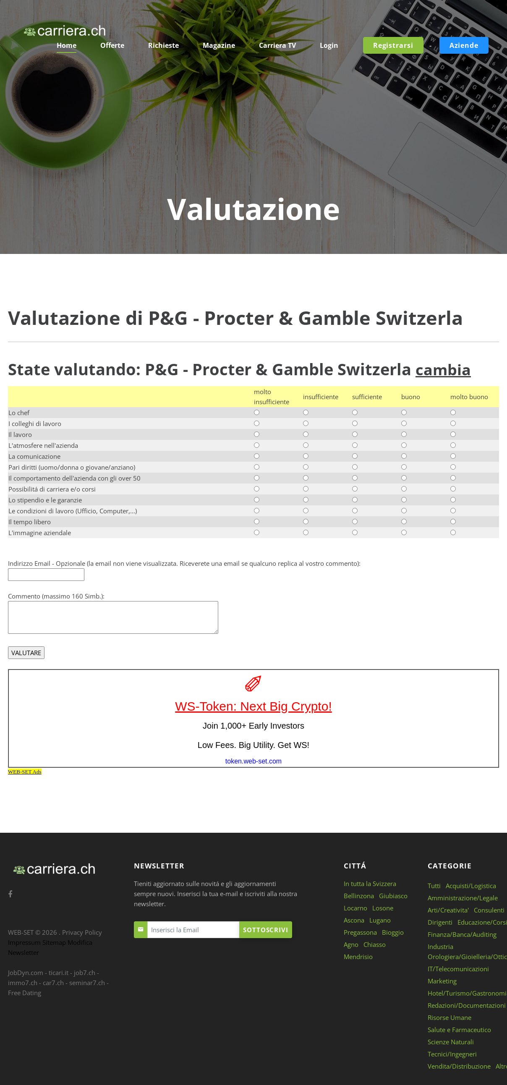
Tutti (434, 885)
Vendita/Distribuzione (459, 1065)
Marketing (442, 980)
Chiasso (374, 944)
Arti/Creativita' (448, 909)
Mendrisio (358, 956)
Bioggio (393, 932)
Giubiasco (393, 895)
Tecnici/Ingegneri (452, 1053)
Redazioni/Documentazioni (467, 1005)
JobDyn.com (25, 972)
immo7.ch (22, 982)
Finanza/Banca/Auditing (462, 934)
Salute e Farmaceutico (459, 1029)
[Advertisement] (253, 128)
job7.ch (84, 972)
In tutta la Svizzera (370, 883)
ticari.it (58, 972)
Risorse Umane (449, 1017)
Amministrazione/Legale (463, 897)
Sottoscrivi (265, 929)
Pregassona (360, 932)
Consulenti (489, 909)
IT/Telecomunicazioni (458, 968)
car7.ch (53, 982)
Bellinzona (359, 895)
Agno (351, 944)
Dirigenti (440, 922)
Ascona (354, 919)
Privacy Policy (82, 932)
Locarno (355, 907)
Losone (382, 907)
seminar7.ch (87, 982)
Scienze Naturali (451, 1041)
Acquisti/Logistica (471, 885)
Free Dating (24, 992)
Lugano (380, 919)
